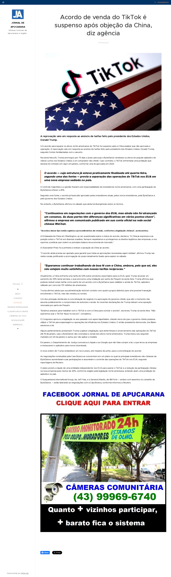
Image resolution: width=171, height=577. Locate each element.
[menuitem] (18, 293)
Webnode (25, 573)
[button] (18, 284)
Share (45, 553)
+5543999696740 (163, 2)
